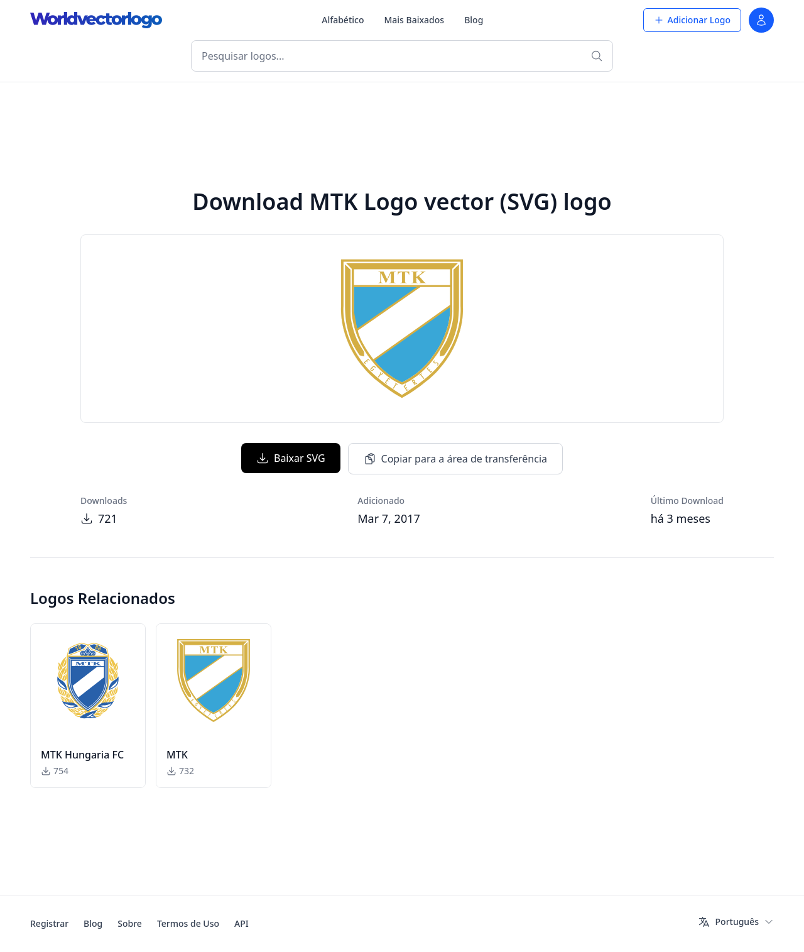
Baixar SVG (290, 458)
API (241, 923)
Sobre (129, 923)
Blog (473, 20)
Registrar (49, 923)
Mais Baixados (414, 20)
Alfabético (343, 20)
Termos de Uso (188, 923)
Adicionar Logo (692, 20)
